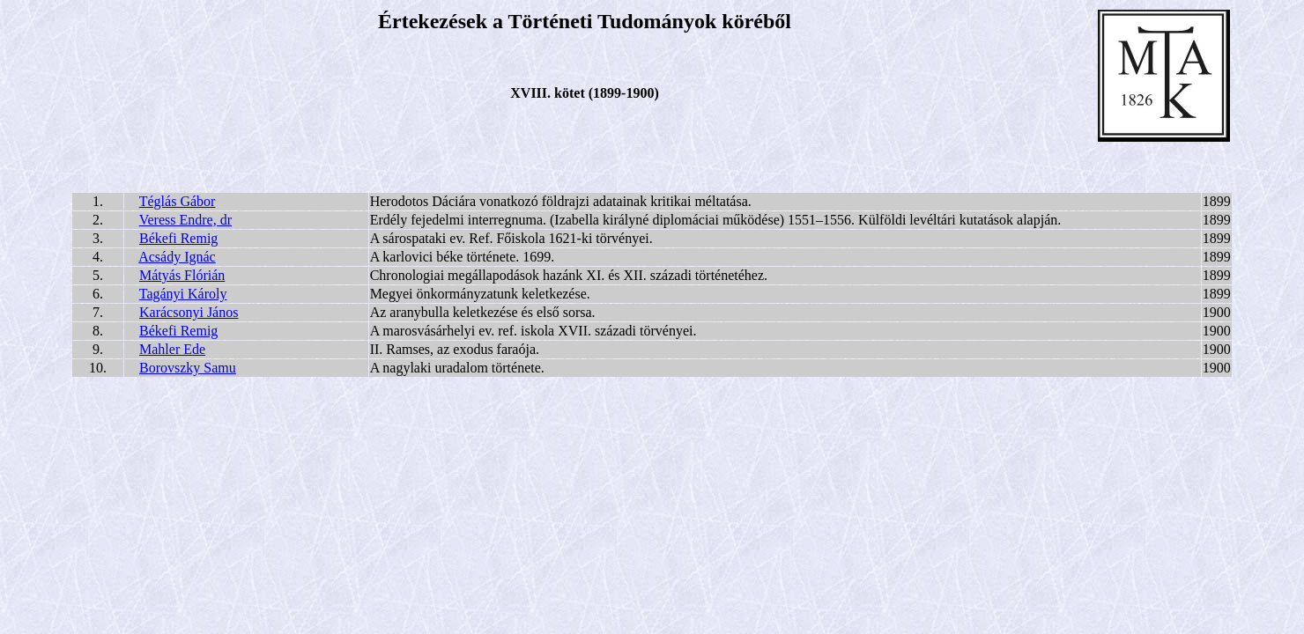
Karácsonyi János (188, 312)
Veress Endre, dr (185, 219)
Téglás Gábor (177, 201)
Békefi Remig (178, 238)
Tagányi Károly (183, 293)
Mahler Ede (172, 349)
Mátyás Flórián (182, 275)
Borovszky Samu (187, 367)
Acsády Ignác (177, 256)
